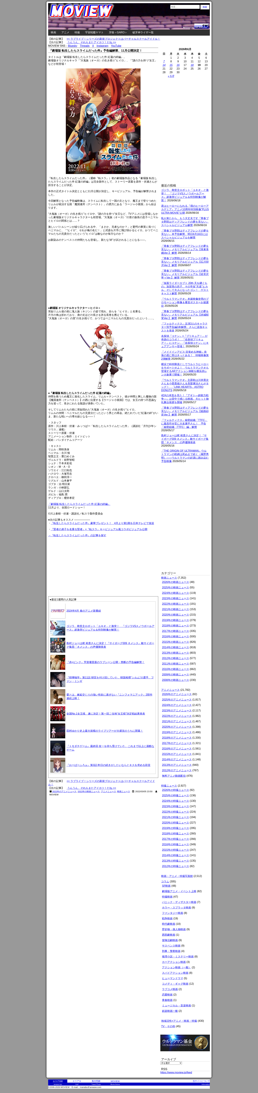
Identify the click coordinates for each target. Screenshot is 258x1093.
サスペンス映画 (171, 945)
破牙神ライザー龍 (143, 32)
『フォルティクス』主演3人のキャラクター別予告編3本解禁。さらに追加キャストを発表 (184, 327)
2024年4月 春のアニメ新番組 (83, 610)
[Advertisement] (75, 560)
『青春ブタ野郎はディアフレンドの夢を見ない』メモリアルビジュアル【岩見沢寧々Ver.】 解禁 (185, 274)
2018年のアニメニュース (177, 737)
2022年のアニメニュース (64, 791)
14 (163, 65)
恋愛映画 (167, 994)
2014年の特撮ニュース (175, 855)
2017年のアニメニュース (177, 743)
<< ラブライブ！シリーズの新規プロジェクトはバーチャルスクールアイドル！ (113, 38)
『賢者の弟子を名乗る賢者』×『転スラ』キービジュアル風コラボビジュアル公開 (99, 529)
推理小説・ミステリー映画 (178, 956)
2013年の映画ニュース (175, 652)
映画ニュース (123, 791)
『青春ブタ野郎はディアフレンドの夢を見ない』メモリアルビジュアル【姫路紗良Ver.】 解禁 (185, 411)
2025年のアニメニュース (177, 699)
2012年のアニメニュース (177, 770)
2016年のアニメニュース (177, 748)
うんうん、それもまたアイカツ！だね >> (91, 42)
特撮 (77, 32)
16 (178, 65)
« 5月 (171, 76)
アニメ (65, 32)
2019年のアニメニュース (177, 732)
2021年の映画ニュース (175, 609)
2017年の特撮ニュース (175, 839)
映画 (53, 32)
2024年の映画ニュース (175, 593)
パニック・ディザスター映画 (179, 902)
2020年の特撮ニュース (175, 822)
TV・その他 (168, 1026)
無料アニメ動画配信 (174, 775)
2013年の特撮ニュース (175, 860)
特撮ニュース (169, 785)
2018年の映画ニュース (175, 625)
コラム (165, 881)
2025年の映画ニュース (175, 587)
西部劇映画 (168, 934)
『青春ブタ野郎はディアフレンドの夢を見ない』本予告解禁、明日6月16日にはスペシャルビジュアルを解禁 (185, 234)
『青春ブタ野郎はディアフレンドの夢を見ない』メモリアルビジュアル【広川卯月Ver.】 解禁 (185, 262)
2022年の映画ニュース (89, 791)
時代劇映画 (168, 923)
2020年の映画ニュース (175, 614)
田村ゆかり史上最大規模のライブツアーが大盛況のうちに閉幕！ (104, 730)
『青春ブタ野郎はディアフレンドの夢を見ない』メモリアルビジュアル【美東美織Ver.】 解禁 (185, 249)
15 (171, 65)
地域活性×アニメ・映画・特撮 (179, 1020)
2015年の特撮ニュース (175, 849)
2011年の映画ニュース (175, 663)
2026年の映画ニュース (175, 582)
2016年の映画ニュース (175, 636)
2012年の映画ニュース (175, 658)
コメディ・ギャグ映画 (175, 983)
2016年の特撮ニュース (175, 844)
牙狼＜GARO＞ (118, 32)
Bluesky (72, 45)
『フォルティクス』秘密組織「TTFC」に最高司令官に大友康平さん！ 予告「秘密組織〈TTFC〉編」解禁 (184, 423)
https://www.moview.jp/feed (176, 1072)
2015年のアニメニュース (177, 754)
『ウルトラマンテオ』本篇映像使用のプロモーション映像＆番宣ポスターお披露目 (185, 302)
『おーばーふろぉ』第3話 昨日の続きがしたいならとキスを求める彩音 (108, 765)
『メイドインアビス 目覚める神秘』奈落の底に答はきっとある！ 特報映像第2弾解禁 (185, 355)
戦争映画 (167, 918)
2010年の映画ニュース (175, 669)
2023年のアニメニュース (177, 710)
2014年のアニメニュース (177, 759)
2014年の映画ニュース (175, 647)
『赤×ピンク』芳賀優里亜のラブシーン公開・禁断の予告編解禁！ (105, 662)
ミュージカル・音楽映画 (176, 1005)
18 (192, 65)
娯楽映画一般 (170, 1011)
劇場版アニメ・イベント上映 (179, 891)
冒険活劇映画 (170, 940)
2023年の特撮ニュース (175, 806)
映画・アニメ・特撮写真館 (177, 876)
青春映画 (167, 1000)
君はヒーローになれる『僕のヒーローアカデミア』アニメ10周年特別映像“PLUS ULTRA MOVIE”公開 (185, 209)
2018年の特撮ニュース (175, 833)
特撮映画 (167, 896)
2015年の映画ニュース (175, 641)
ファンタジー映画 (172, 913)
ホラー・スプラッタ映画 (176, 907)
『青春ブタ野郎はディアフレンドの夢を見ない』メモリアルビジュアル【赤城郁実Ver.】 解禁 (185, 315)
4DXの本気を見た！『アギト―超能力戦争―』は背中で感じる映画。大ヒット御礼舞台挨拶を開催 (185, 399)
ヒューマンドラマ (172, 978)
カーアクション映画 (174, 962)
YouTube (116, 45)
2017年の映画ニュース (175, 631)
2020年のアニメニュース (177, 726)
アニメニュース (108, 791)
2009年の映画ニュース (175, 674)
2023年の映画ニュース (175, 598)
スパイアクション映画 (175, 972)
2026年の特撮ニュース (175, 790)
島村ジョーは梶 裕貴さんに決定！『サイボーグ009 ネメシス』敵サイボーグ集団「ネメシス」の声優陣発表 (185, 439)
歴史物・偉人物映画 (174, 929)
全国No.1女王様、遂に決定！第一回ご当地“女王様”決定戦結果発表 (105, 713)
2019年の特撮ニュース (175, 828)
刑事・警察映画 (171, 951)
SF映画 (166, 885)
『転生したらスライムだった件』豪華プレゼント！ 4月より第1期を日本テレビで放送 (102, 523)
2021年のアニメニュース (177, 721)
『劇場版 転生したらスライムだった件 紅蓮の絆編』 (79, 504)
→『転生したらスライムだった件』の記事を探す (77, 535)
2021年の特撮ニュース (175, 817)
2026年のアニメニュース (177, 694)
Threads (85, 45)
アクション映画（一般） (176, 967)
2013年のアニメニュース (177, 765)
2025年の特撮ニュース (175, 795)
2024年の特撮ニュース (175, 800)
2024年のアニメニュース (177, 705)
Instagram (102, 45)
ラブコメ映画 (170, 989)
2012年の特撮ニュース (175, 866)
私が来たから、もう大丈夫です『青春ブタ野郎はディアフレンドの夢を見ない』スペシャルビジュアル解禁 (185, 222)
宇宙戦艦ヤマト (94, 32)
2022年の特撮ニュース (175, 811)
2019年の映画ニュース (175, 620)
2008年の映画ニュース (175, 680)
